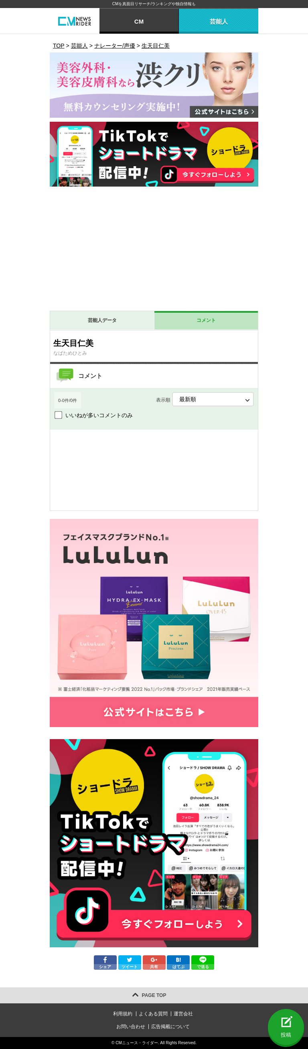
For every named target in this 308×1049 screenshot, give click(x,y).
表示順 (205, 399)
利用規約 (122, 1014)
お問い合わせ (130, 1026)
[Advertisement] (154, 251)
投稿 (286, 1035)
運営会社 (183, 1014)
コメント (206, 320)
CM (139, 21)
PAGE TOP (154, 995)
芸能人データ (102, 320)
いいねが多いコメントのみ (99, 415)
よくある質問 (153, 1014)
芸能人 (219, 21)
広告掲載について (170, 1026)
